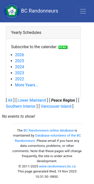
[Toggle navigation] (83, 11)
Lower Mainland (32, 100)
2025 (19, 60)
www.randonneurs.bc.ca (57, 166)
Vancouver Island (56, 106)
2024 (19, 67)
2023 (19, 73)
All (10, 100)
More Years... (26, 85)
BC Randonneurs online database (49, 130)
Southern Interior (21, 106)
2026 (19, 54)
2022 (19, 79)
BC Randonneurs (31, 11)
